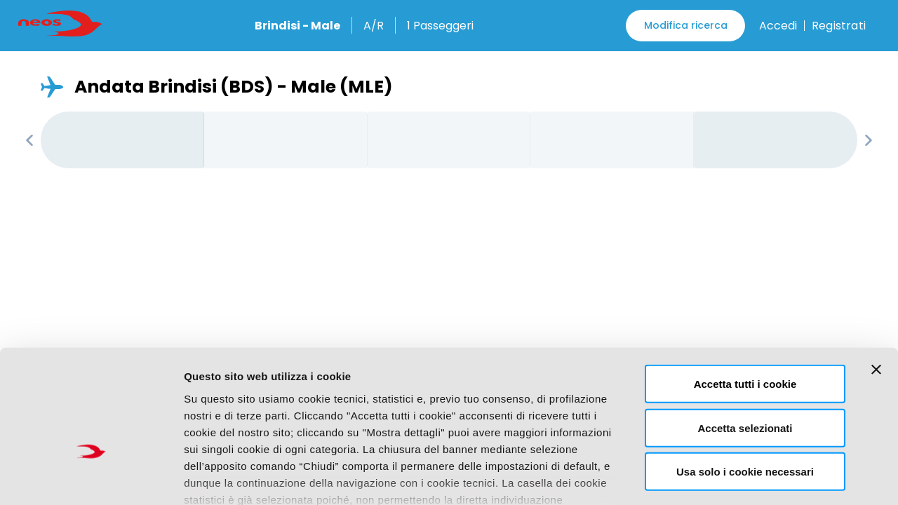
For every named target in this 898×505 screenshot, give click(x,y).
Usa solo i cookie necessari (745, 378)
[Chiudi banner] (876, 276)
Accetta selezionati (744, 333)
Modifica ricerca (686, 25)
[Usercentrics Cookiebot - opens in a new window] (90, 477)
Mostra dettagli (734, 477)
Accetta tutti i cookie (745, 290)
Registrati (839, 26)
